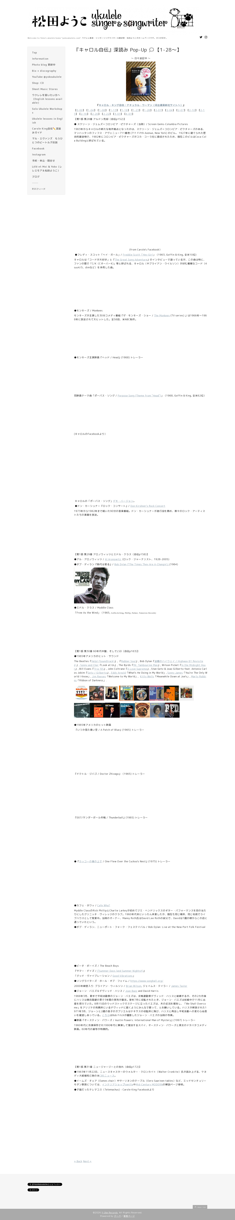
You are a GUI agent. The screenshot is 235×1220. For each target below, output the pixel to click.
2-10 (192, 110)
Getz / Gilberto (97, 672)
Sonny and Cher (89, 665)
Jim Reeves (99, 676)
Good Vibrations (123, 975)
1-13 (113, 110)
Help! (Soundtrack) (103, 661)
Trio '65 (99, 668)
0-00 (80, 110)
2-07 (181, 110)
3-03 (118, 114)
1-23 (136, 110)
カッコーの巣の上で (90, 861)
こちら (106, 1015)
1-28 (147, 110)
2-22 (106, 114)
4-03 (129, 114)
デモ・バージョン (123, 501)
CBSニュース (107, 1075)
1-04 (91, 110)
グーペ (117, 1216)
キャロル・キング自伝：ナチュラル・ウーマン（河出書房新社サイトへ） (141, 105)
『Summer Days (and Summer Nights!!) (120, 970)
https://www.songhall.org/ (146, 981)
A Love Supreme (137, 668)
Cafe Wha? (103, 905)
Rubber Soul (128, 661)
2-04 (170, 110)
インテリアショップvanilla (117, 1084)
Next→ (87, 1161)
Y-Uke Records (110, 1212)
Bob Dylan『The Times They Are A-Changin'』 (142, 564)
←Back (78, 1161)
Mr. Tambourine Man (145, 665)
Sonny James (175, 672)
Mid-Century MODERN (149, 1084)
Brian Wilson (133, 986)
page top (200, 1206)
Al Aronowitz (113, 559)
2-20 (95, 114)
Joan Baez (131, 991)
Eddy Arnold (118, 672)
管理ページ (129, 1216)
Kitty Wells (147, 676)
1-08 (102, 110)
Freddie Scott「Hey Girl (138, 254)
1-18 (125, 110)
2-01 (158, 110)
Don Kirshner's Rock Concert (147, 506)
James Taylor (179, 986)
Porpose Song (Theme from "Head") (139, 395)
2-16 (84, 114)
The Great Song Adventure (131, 259)
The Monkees (162, 315)
